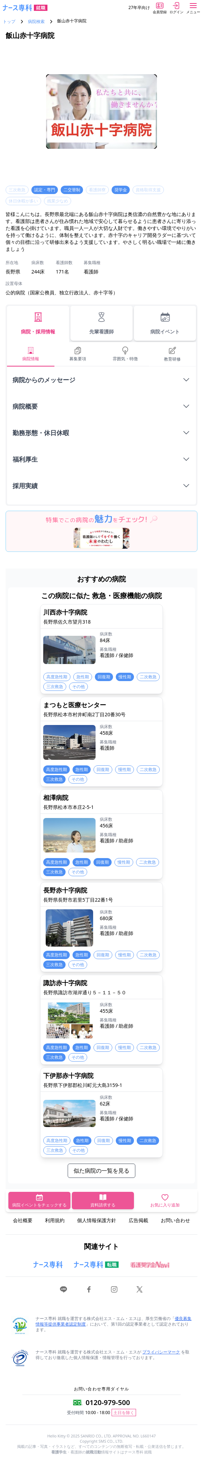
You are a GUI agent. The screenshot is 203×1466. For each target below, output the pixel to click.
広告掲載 (138, 1220)
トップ (9, 21)
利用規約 (55, 1220)
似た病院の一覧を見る (101, 1170)
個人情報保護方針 (96, 1220)
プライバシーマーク (161, 1352)
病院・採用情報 (38, 323)
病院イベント (165, 323)
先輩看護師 (101, 323)
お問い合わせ (175, 1220)
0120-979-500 (107, 1402)
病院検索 (36, 21)
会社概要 (22, 1220)
